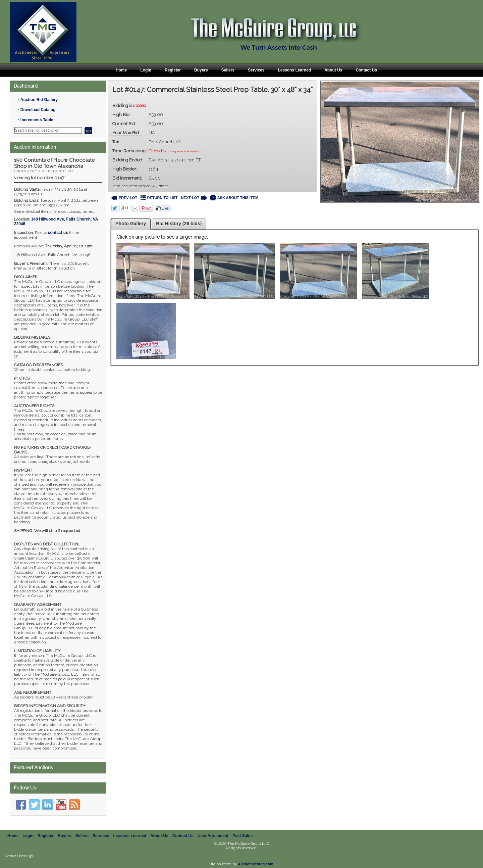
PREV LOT (124, 197)
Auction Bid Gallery (39, 99)
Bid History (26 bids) (179, 223)
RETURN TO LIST (159, 197)
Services (256, 70)
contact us (58, 232)
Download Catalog (38, 109)
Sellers (227, 70)
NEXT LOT (194, 197)
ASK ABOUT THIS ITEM (234, 197)
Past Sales (242, 830)
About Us (333, 70)
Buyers (201, 70)
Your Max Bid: (126, 132)
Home (121, 70)
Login (145, 70)
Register (173, 70)
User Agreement (213, 830)
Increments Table (36, 119)
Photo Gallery (130, 223)
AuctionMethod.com (255, 859)
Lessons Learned (294, 70)
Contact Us (366, 70)
